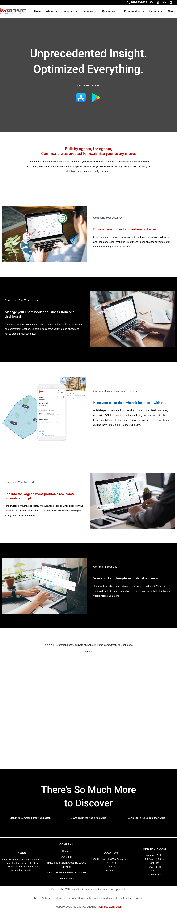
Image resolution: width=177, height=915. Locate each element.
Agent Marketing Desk (109, 906)
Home (37, 11)
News (171, 11)
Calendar (70, 11)
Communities (134, 11)
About (52, 11)
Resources (110, 11)
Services (90, 11)
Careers (156, 11)
